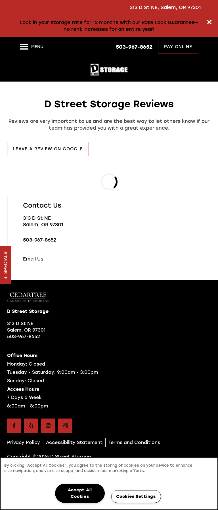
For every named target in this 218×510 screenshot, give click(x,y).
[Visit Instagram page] (48, 426)
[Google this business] (65, 426)
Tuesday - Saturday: (31, 372)
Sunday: (16, 380)
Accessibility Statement (74, 442)
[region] (109, 483)
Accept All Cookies (80, 493)
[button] (209, 22)
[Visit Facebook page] (14, 426)
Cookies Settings (136, 496)
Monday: (17, 364)
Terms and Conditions (134, 442)
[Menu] (31, 47)
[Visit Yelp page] (31, 426)
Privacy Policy (23, 442)
